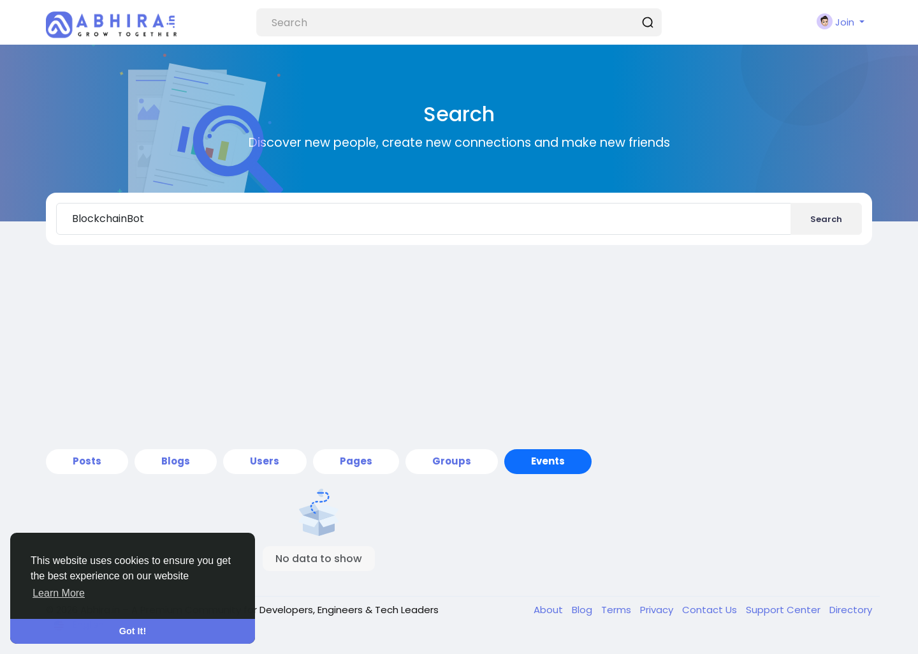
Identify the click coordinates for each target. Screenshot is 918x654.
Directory (850, 609)
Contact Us (711, 609)
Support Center (784, 609)
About (549, 609)
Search (826, 219)
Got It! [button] (132, 631)
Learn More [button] (59, 593)
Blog (583, 609)
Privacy (658, 609)
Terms (617, 609)
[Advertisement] (458, 347)
